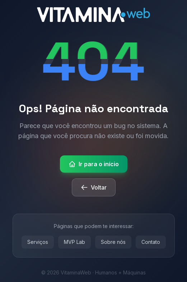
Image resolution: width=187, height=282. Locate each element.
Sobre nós (113, 242)
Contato (150, 242)
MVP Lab (74, 242)
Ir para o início (94, 164)
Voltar (94, 187)
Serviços (37, 242)
